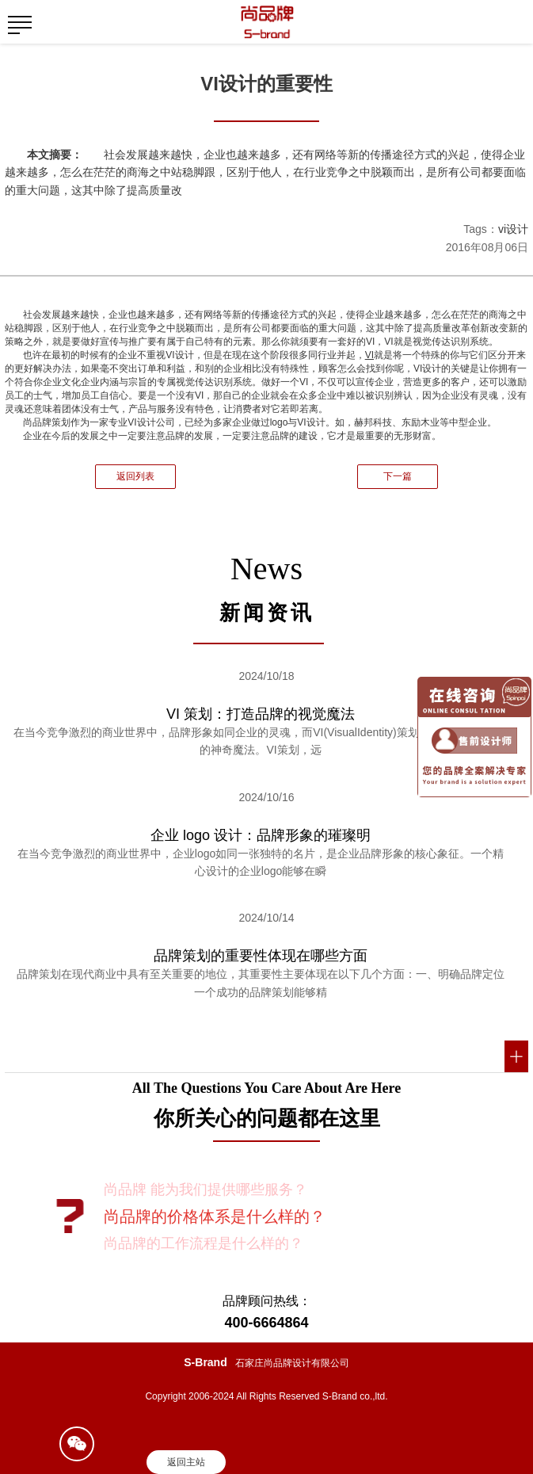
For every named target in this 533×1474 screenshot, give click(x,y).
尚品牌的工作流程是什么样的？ (203, 1243)
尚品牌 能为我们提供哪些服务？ (205, 1189)
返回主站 (186, 1462)
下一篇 (397, 476)
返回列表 (135, 476)
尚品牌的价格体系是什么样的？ (215, 1216)
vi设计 (513, 229)
